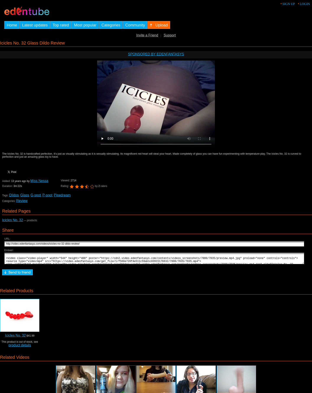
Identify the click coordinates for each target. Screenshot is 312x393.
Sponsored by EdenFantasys (156, 54)
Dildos (14, 195)
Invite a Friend (147, 35)
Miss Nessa (39, 181)
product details (19, 347)
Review (22, 201)
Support (170, 35)
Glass (24, 195)
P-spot (47, 195)
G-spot (36, 195)
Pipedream (62, 195)
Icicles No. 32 (12, 220)
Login (305, 4)
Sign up (288, 4)
